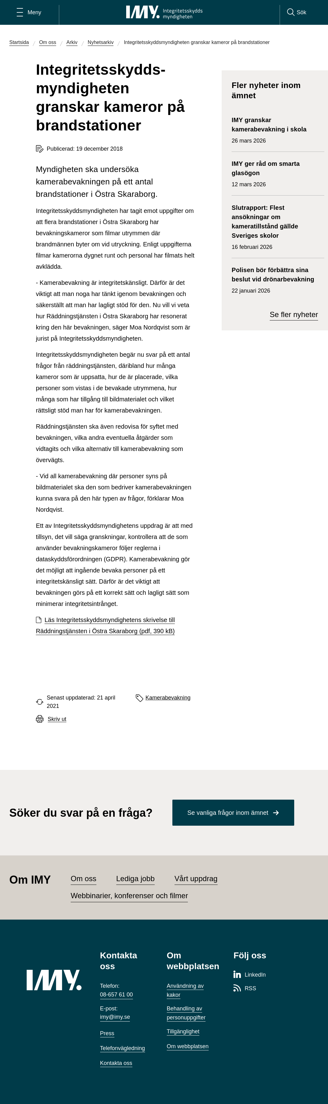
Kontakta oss (116, 1063)
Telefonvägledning (122, 1048)
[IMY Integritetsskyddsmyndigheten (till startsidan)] (164, 12)
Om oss (83, 878)
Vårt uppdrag (196, 878)
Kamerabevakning (167, 698)
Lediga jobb (135, 878)
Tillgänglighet (183, 1031)
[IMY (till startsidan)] (54, 980)
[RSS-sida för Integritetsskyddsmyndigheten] (244, 988)
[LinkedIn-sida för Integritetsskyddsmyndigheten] (249, 975)
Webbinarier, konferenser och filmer (129, 895)
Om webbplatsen (188, 1046)
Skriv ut (57, 719)
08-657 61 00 (116, 994)
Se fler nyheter (294, 314)
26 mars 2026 (275, 129)
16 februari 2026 (275, 226)
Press (107, 1033)
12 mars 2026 (275, 173)
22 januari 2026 (275, 279)
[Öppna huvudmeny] (29, 12)
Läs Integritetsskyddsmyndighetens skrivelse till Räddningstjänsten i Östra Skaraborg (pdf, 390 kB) (105, 625)
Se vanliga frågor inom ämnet (227, 812)
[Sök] (297, 12)
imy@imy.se (115, 1017)
